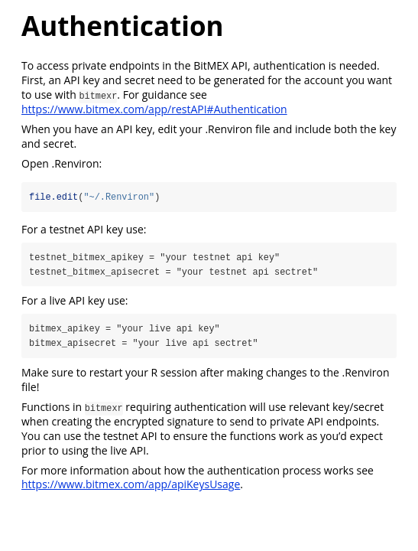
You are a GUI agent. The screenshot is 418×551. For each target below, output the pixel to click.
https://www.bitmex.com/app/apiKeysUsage (130, 485)
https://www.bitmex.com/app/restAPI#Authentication (154, 109)
